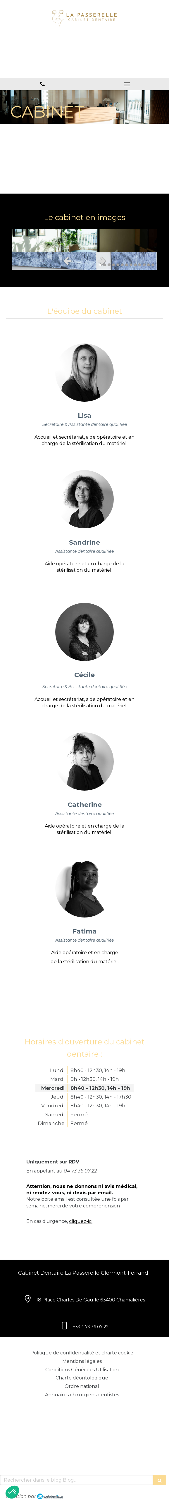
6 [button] (122, 264)
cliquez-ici (80, 1221)
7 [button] (126, 264)
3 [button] (109, 264)
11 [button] (144, 264)
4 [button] (113, 264)
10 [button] (139, 264)
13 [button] (152, 264)
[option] (84, 240)
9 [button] (135, 264)
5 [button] (117, 264)
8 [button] (131, 264)
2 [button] (104, 264)
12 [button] (148, 264)
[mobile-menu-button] (126, 84)
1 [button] (100, 264)
